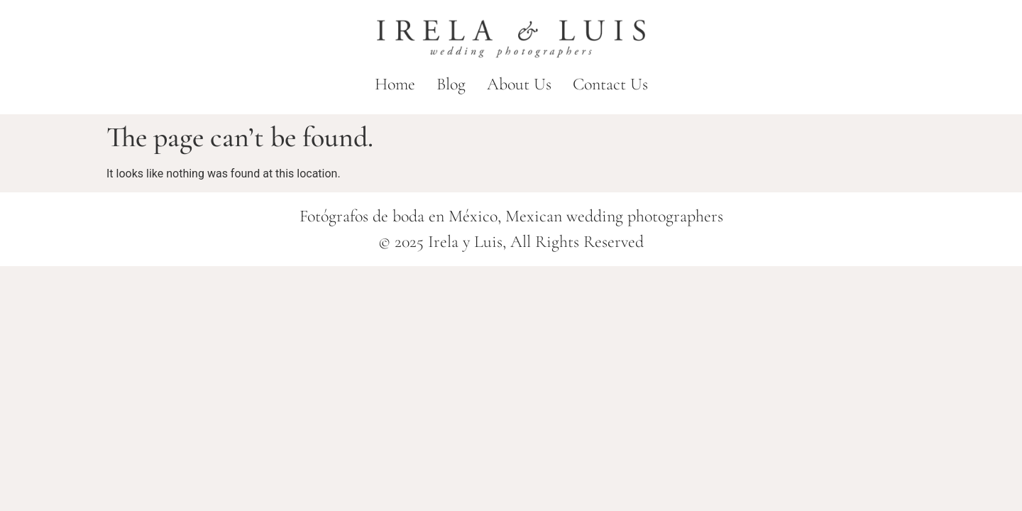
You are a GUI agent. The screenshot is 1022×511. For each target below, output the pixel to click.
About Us (519, 84)
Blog (451, 84)
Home (395, 84)
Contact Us (610, 84)
